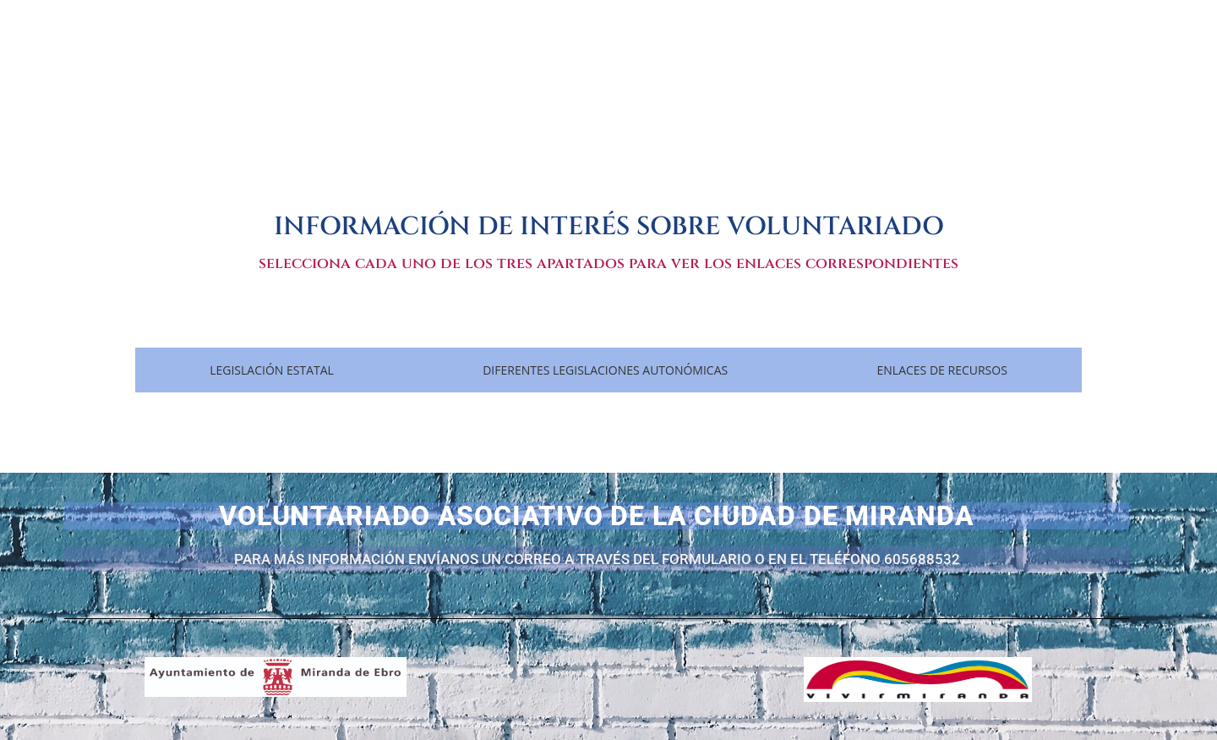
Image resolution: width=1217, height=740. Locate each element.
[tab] (271, 370)
